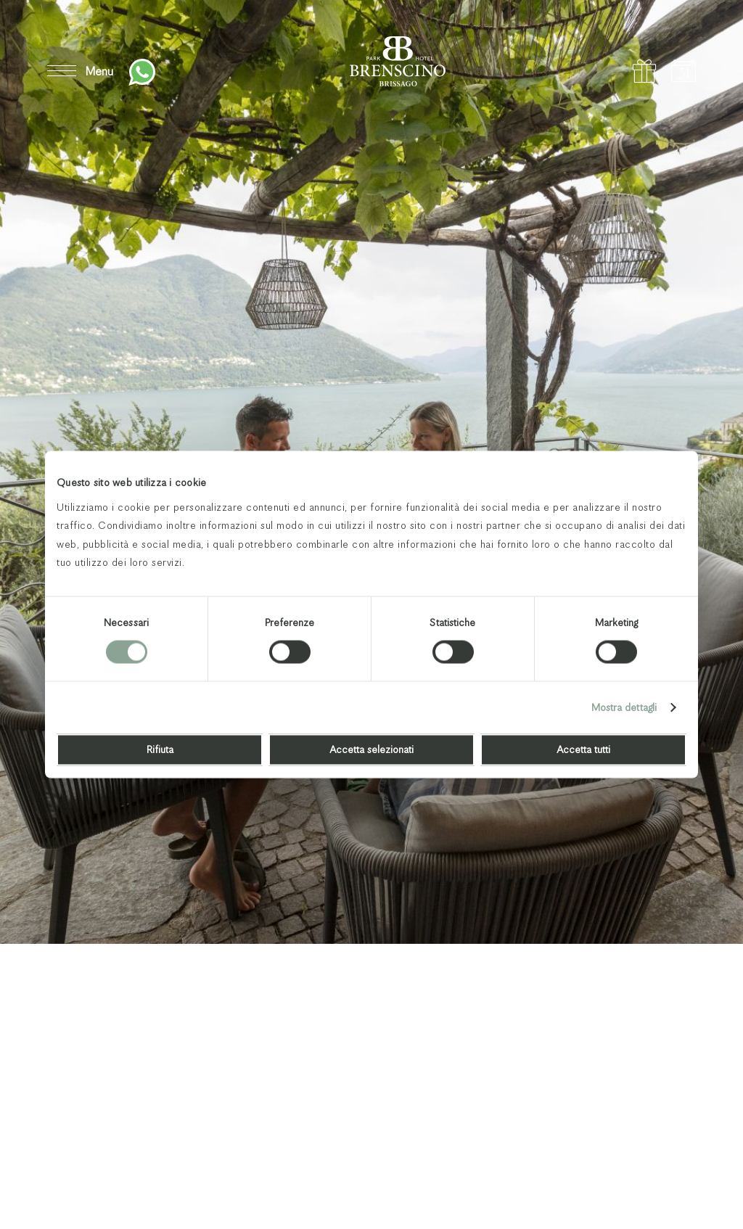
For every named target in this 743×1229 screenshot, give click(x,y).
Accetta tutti (583, 749)
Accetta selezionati (371, 749)
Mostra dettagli (624, 707)
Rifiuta (160, 749)
